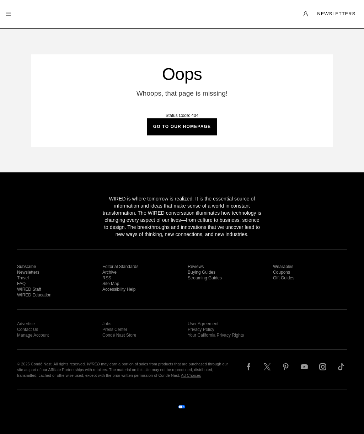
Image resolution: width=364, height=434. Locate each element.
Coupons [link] (281, 272)
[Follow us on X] (267, 367)
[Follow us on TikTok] (341, 367)
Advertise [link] (26, 323)
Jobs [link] (106, 323)
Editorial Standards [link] (120, 266)
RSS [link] (106, 277)
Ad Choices (191, 375)
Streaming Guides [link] (205, 277)
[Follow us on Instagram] (322, 367)
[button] (8, 14)
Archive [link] (109, 272)
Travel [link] (23, 277)
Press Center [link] (114, 329)
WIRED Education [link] (34, 295)
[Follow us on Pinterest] (285, 367)
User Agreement (203, 323)
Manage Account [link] (33, 335)
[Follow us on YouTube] (304, 367)
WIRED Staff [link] (29, 289)
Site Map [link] (110, 283)
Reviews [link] (196, 266)
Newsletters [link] (28, 272)
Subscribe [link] (26, 266)
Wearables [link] (283, 266)
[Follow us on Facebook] (249, 367)
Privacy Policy (201, 329)
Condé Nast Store (119, 335)
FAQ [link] (21, 283)
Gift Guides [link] (283, 277)
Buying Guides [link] (201, 272)
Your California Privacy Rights (216, 335)
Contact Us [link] (27, 329)
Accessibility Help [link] (118, 289)
